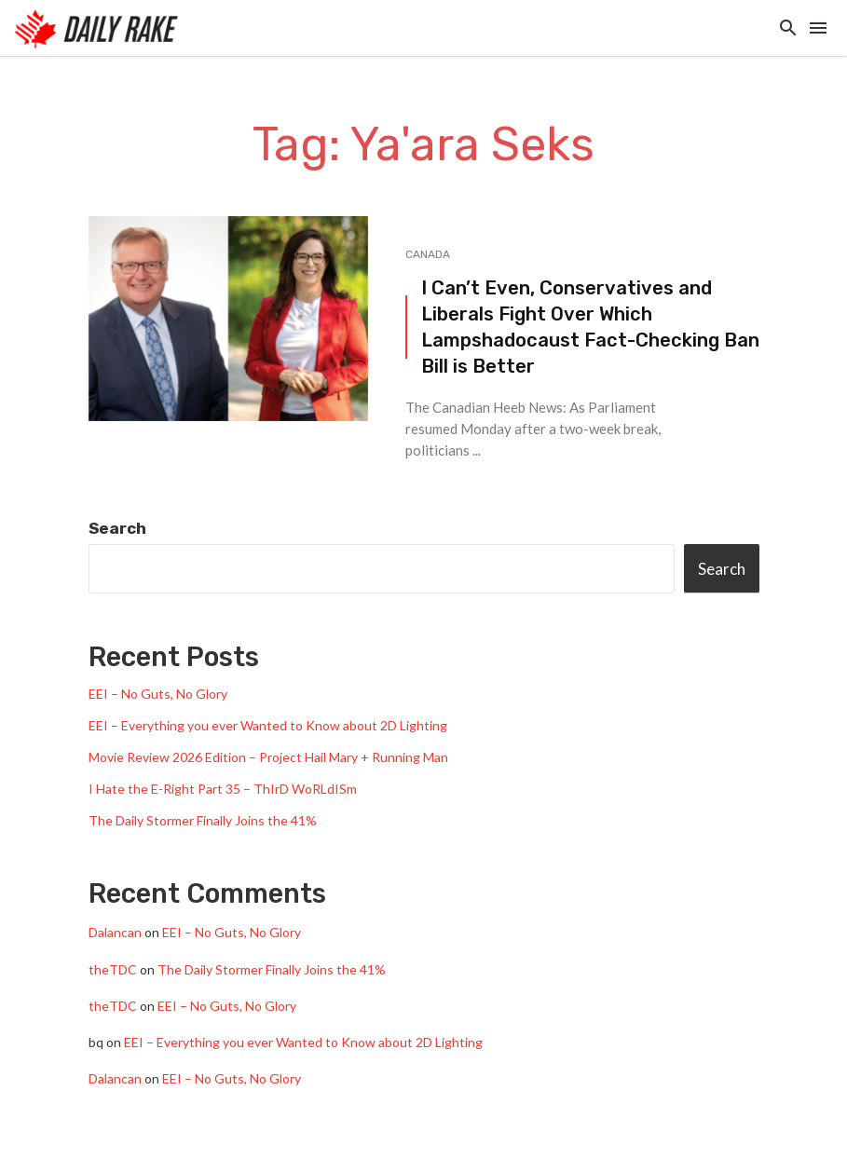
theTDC (113, 969)
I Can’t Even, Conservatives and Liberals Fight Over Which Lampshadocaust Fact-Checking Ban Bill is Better (590, 327)
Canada (427, 254)
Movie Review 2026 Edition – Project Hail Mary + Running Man (268, 757)
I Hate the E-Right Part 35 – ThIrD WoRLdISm (223, 789)
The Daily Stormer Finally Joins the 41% (203, 820)
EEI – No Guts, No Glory (158, 694)
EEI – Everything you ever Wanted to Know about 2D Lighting (268, 725)
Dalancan (115, 932)
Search (117, 528)
